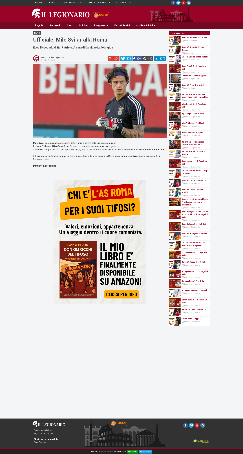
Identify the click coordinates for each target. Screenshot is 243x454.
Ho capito (132, 451)
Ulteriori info (145, 451)
